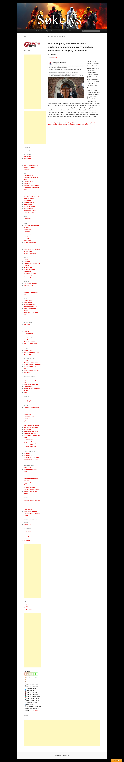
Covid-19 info (27, 504)
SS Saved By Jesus (29, 540)
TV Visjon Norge (28, 333)
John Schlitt (27, 324)
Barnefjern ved (28, 455)
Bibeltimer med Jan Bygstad (31, 185)
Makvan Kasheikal (62, 124)
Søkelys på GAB (28, 285)
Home (25, 31)
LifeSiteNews (27, 156)
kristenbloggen (28, 204)
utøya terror (78, 124)
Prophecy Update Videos (31, 433)
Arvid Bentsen (28, 300)
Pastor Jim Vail (28, 509)
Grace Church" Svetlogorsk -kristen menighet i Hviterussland (32, 198)
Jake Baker (27, 507)
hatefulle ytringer (86, 123)
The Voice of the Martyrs (30, 343)
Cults (25, 379)
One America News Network (31, 431)
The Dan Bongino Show (30, 441)
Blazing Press (27, 229)
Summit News (27, 238)
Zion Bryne (27, 372)
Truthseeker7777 (28, 444)
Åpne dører (27, 340)
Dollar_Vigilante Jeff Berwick (32, 249)
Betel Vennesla (28, 361)
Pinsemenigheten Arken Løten (32, 364)
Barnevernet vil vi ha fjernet (31, 457)
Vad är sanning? (28, 275)
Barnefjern (27, 453)
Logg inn (26, 604)
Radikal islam (27, 467)
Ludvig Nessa (27, 158)
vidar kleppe (85, 124)
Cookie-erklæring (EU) (42, 31)
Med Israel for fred (29, 316)
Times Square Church (30, 210)
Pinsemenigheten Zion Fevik (32, 370)
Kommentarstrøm (28, 608)
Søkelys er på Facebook (30, 283)
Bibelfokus (27, 261)
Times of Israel (28, 240)
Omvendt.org (27, 271)
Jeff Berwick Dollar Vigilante (31, 425)
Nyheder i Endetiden (29, 206)
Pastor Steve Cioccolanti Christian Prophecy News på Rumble (32, 513)
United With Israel (29, 212)
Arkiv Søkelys (27, 218)
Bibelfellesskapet (28, 181)
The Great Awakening (30, 443)
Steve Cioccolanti (28, 439)
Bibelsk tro (27, 183)
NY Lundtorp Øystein (29, 269)
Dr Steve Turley (28, 418)
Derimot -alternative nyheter (31, 191)
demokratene (77, 123)
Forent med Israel (28, 302)
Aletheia (26, 259)
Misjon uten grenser (29, 341)
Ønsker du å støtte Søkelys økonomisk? (61, 31)
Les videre (51, 119)
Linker (31, 31)
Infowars (26, 423)
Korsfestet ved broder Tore (31, 407)
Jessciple (26, 538)
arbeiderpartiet (70, 123)
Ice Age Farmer (28, 251)
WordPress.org (28, 609)
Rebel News (27, 237)
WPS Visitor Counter (34, 710)
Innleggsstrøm (28, 606)
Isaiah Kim (27, 535)
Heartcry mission (28, 350)
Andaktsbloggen (28, 175)
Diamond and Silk (29, 416)
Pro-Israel (26, 318)
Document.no (27, 231)
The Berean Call (28, 208)
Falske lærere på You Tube (31, 384)
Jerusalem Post (28, 235)
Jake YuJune (27, 537)
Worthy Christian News (30, 242)
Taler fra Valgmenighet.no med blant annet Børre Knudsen (31, 167)
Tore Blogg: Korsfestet (30, 273)
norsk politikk (55, 123)
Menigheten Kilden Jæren (31, 362)
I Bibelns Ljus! (28, 267)
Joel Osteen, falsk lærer (30, 482)
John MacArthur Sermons (31, 427)
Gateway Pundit (28, 233)
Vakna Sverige (28, 277)
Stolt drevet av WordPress (62, 755)
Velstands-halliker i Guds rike (32, 489)
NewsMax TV (27, 524)
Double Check (28, 533)
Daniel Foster (27, 531)
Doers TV (26, 331)
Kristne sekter (28, 386)
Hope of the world (29, 202)
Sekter (25, 392)
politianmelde (71, 124)
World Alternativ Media (30, 253)
